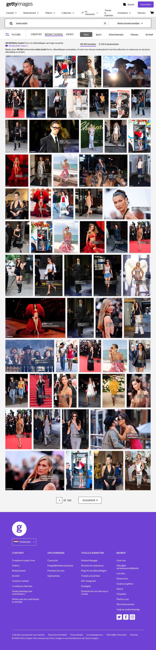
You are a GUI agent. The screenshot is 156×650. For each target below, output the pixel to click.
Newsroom (122, 578)
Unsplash (121, 594)
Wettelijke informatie (117, 634)
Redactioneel (18, 570)
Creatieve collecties (22, 586)
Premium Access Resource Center (94, 592)
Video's (16, 565)
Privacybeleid (76, 634)
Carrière (121, 573)
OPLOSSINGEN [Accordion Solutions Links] (55, 552)
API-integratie (88, 581)
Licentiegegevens (94, 634)
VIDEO (69, 34)
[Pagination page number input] (59, 500)
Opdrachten (53, 575)
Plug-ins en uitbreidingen (93, 570)
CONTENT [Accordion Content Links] (18, 552)
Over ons (121, 560)
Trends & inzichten (90, 575)
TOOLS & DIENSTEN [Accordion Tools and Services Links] (92, 552)
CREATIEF (36, 34)
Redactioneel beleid (57, 634)
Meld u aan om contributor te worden (25, 600)
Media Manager (89, 560)
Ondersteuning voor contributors (22, 592)
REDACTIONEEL (54, 34)
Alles (86, 34)
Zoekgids (86, 586)
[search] (12, 23)
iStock (120, 588)
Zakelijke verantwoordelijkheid (128, 567)
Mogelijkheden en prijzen (60, 565)
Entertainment (116, 34)
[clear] (106, 23)
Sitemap (134, 634)
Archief (16, 575)
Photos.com (123, 599)
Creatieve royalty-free (23, 560)
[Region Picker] (24, 541)
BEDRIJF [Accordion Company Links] (121, 552)
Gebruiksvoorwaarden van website (28, 634)
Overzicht (52, 560)
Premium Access (55, 570)
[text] (59, 23)
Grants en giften (125, 583)
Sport (99, 34)
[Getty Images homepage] (19, 4)
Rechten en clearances (92, 565)
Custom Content (20, 581)
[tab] (88, 44)
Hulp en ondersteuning (128, 609)
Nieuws (134, 34)
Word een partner (126, 604)
